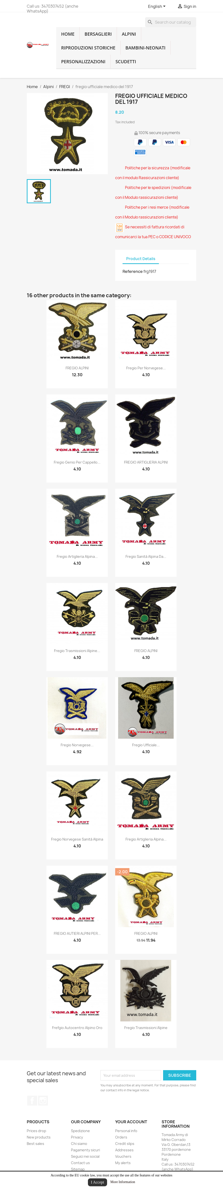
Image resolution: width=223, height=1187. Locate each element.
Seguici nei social (85, 1156)
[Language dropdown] (157, 7)
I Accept (97, 1182)
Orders (121, 1137)
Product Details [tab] (140, 258)
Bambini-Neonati (145, 48)
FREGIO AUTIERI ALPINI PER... (77, 933)
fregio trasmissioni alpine (145, 1027)
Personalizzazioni (83, 61)
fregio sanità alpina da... (145, 556)
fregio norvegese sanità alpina (77, 839)
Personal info (126, 1130)
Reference (133, 271)
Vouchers (123, 1156)
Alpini (129, 34)
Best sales (35, 1143)
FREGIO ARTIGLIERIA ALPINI (146, 462)
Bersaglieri (98, 34)
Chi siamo (79, 1143)
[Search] (170, 22)
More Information (122, 1182)
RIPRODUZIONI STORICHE (88, 48)
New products (39, 1137)
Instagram (43, 1101)
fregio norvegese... (77, 745)
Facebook (32, 1101)
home (67, 34)
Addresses (124, 1150)
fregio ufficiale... (146, 745)
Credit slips (124, 1143)
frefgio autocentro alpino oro (77, 1027)
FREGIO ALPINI (77, 368)
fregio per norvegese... (146, 368)
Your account (131, 1122)
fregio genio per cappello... (77, 462)
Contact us (80, 1162)
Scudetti (125, 61)
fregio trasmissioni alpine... (77, 650)
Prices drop (36, 1130)
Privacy (77, 1137)
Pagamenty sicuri (85, 1150)
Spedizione (80, 1130)
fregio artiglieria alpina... (77, 556)
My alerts (123, 1162)
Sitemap (78, 1169)
